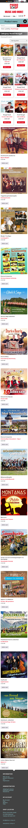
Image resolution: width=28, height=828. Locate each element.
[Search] (18, 25)
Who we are (6, 776)
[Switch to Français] (16, 1)
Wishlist (5, 802)
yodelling (7, 29)
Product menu (11, 21)
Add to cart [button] (7, 67)
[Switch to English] (24, 1)
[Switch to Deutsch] (9, 1)
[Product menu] (25, 21)
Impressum (6, 780)
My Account (7, 16)
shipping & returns (8, 789)
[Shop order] (18, 40)
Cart (4, 801)
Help (14, 16)
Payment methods (8, 790)
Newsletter (6, 791)
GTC (4, 779)
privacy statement (8, 778)
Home (2, 29)
